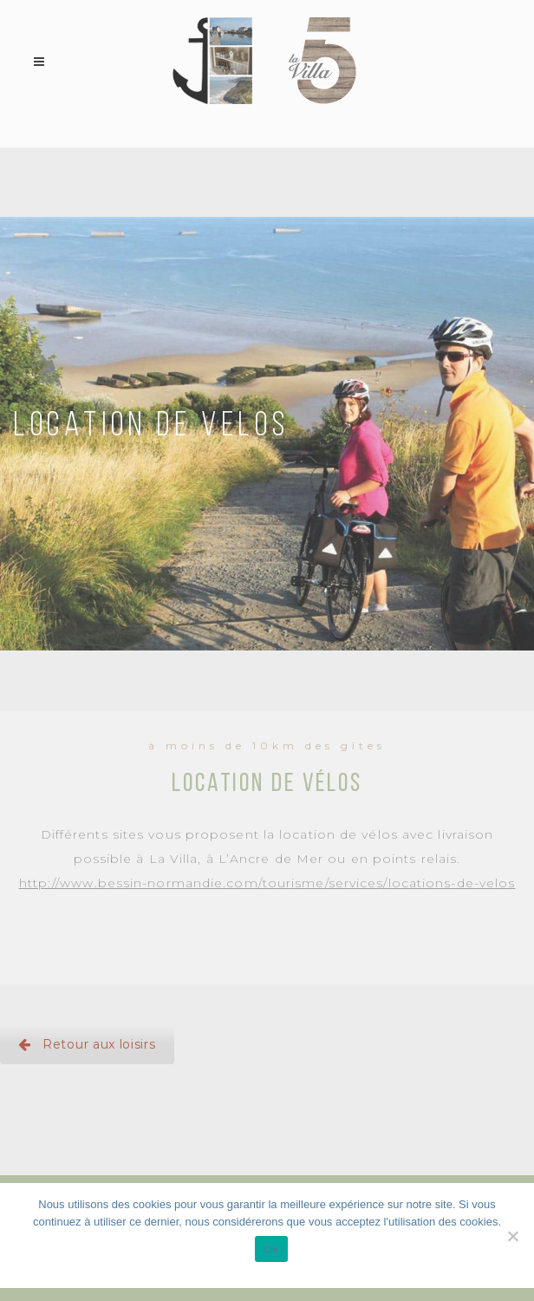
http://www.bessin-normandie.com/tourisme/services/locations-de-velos (267, 883)
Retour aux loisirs (87, 1044)
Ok (271, 1249)
